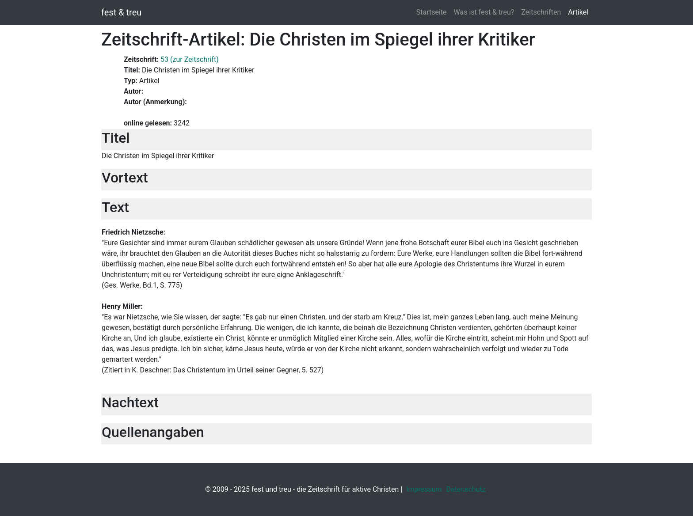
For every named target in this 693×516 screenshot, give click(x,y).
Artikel (578, 12)
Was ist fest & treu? (484, 12)
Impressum (424, 489)
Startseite (431, 12)
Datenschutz (466, 489)
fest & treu (121, 12)
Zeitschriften (541, 12)
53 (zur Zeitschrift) (189, 59)
